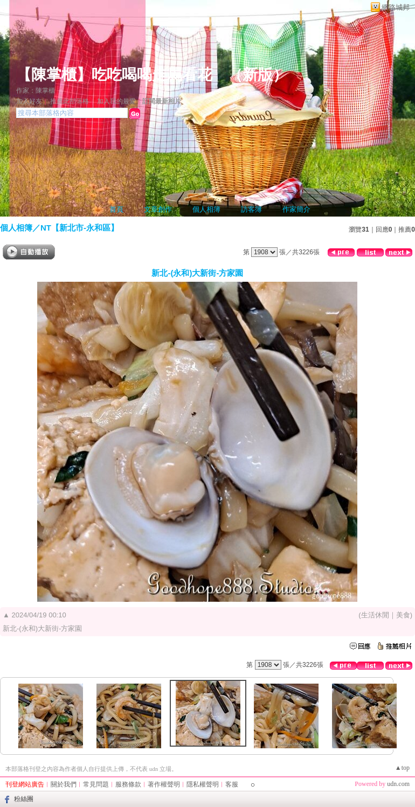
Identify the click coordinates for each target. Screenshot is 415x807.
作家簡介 (296, 209)
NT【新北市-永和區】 (79, 227)
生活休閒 (375, 615)
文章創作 (158, 209)
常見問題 (96, 784)
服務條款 (128, 784)
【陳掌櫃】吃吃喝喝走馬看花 (114, 74)
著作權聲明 (164, 784)
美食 (403, 615)
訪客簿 (251, 209)
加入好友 (29, 101)
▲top (402, 767)
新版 (258, 74)
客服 (231, 784)
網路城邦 (396, 7)
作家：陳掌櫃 (35, 90)
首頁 (116, 209)
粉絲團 (23, 799)
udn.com (398, 784)
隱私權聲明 (202, 784)
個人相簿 (206, 209)
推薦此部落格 (69, 101)
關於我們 (64, 784)
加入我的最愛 (116, 101)
